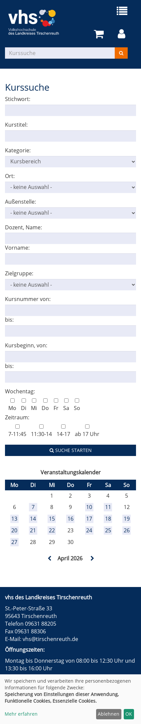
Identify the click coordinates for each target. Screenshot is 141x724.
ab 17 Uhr (87, 431)
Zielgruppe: (19, 273)
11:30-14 (41, 431)
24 (89, 530)
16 (70, 518)
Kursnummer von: (28, 299)
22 (52, 530)
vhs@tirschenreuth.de (50, 639)
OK (128, 714)
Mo (12, 405)
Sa (66, 405)
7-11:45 (17, 431)
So (77, 405)
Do (45, 405)
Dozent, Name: (23, 227)
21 (33, 530)
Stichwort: (17, 99)
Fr (56, 405)
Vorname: (17, 247)
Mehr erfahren (21, 714)
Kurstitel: (16, 124)
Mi (34, 405)
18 (108, 518)
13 (14, 518)
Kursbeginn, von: (26, 345)
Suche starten (71, 450)
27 (14, 542)
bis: (9, 319)
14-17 (63, 431)
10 (89, 507)
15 (52, 518)
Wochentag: (20, 391)
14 (33, 518)
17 (89, 518)
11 (108, 507)
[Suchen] (121, 53)
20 (14, 530)
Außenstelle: (20, 201)
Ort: (10, 176)
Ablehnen (108, 714)
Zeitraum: (17, 417)
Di (23, 405)
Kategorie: (18, 150)
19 (127, 518)
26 (127, 530)
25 (108, 530)
